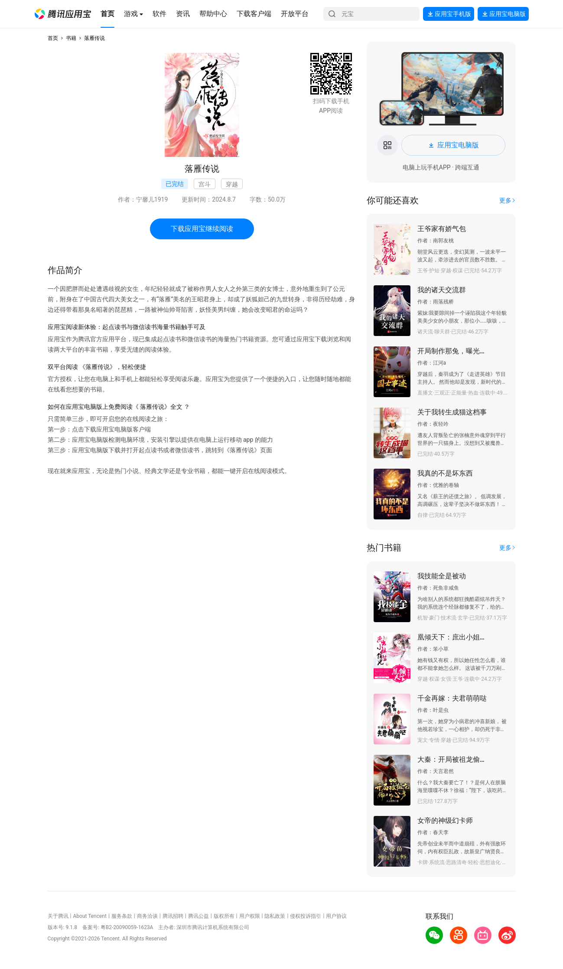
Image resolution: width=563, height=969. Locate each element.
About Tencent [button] (89, 916)
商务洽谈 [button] (147, 916)
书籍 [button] (71, 38)
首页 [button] (53, 38)
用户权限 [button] (249, 916)
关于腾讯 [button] (58, 916)
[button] (63, 14)
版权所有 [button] (224, 916)
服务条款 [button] (121, 916)
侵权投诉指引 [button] (305, 916)
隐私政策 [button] (274, 916)
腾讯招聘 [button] (173, 916)
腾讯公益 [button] (198, 916)
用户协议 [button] (336, 916)
